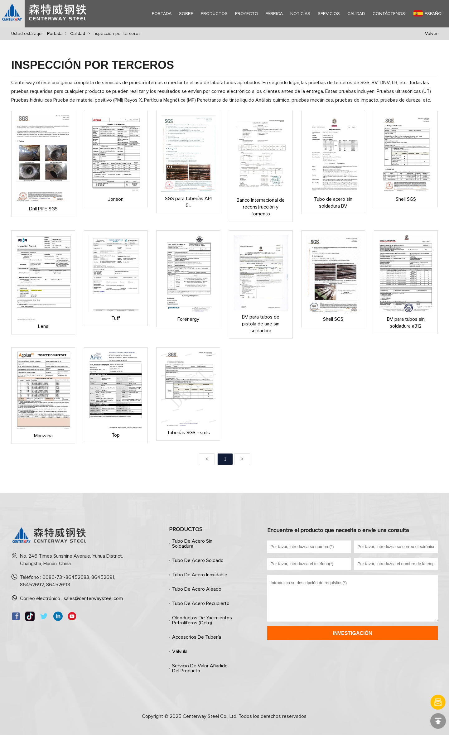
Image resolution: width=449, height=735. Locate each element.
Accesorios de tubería (196, 637)
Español (428, 13)
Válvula (179, 651)
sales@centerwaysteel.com (93, 598)
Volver (431, 33)
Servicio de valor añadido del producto (200, 668)
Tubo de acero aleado (196, 589)
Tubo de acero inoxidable (199, 574)
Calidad (77, 33)
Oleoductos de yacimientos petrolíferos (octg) (202, 620)
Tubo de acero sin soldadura (192, 544)
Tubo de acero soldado (198, 560)
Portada (55, 33)
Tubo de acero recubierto (200, 603)
